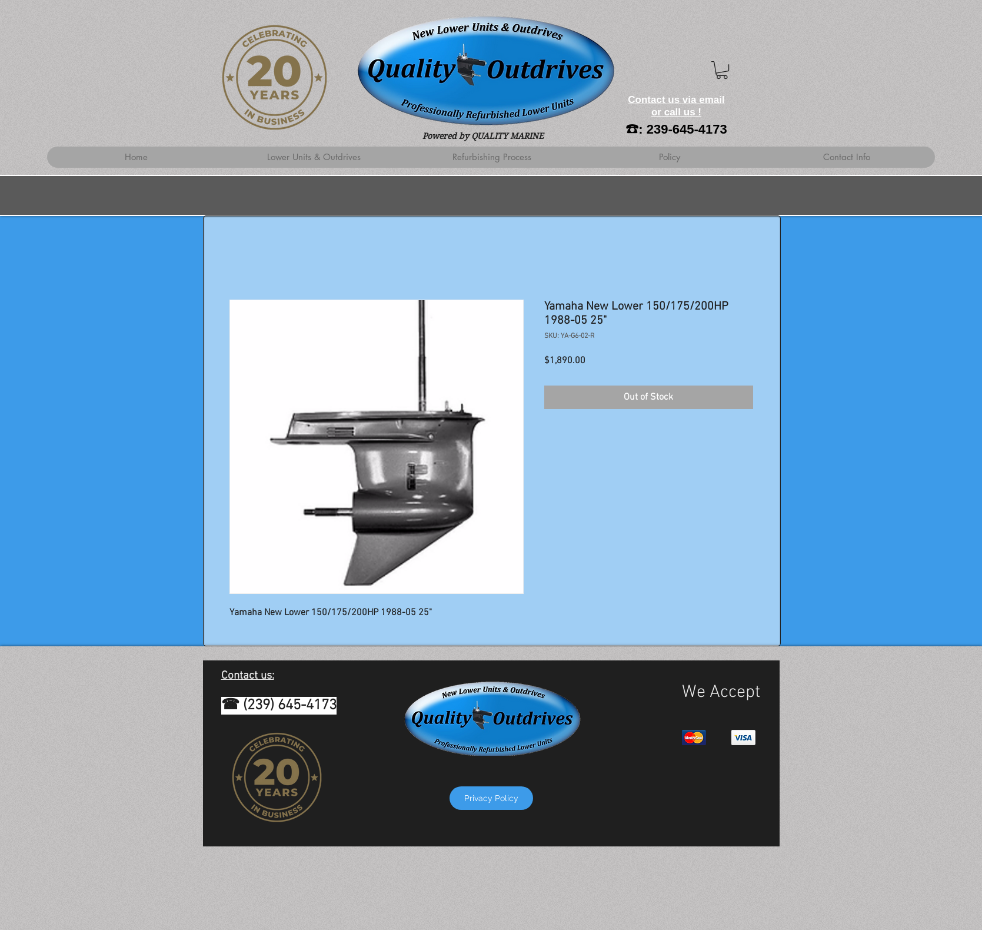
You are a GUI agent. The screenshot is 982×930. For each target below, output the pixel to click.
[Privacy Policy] (491, 798)
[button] (722, 70)
